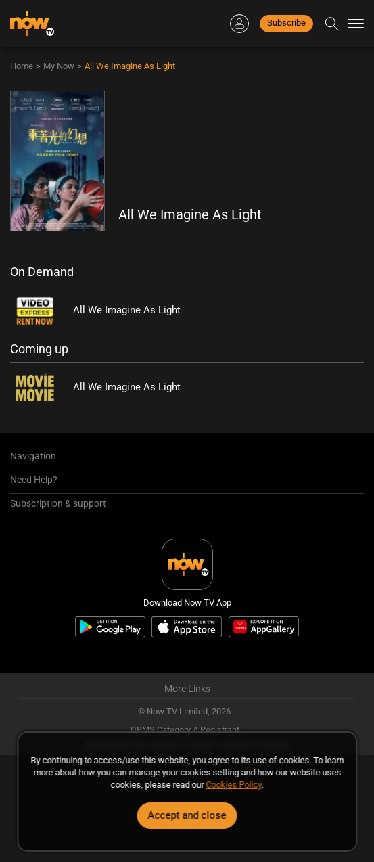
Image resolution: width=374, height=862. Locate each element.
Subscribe (286, 23)
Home (21, 66)
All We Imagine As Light (130, 66)
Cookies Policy (234, 784)
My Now (58, 66)
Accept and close (187, 815)
